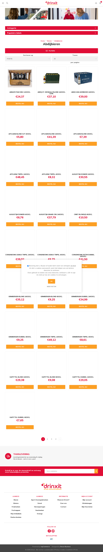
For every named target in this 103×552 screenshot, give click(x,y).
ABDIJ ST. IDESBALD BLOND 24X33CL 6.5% (51, 93)
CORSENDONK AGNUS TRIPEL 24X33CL (20, 255)
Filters (52, 51)
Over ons (63, 503)
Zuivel (40, 503)
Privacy (57, 550)
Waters (16, 503)
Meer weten (51, 286)
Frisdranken (16, 507)
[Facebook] (49, 531)
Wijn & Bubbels (16, 514)
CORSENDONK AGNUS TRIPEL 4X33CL (51, 255)
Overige (39, 514)
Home (43, 41)
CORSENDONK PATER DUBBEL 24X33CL (83, 255)
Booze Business (65, 546)
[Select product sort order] (28, 58)
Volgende (60, 439)
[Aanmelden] (69, 471)
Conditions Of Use (72, 550)
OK (51, 281)
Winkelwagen (87, 503)
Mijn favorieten (87, 507)
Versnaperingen (39, 507)
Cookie (62, 550)
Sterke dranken (15, 517)
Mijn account (87, 500)
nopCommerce (45, 546)
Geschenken (39, 510)
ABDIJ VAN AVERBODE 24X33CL (83, 92)
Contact (63, 507)
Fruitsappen (16, 510)
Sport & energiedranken (39, 500)
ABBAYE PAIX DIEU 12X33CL (19, 92)
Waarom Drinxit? (63, 500)
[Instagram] (53, 531)
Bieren (16, 500)
